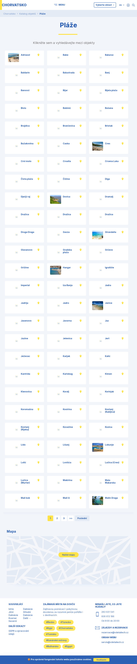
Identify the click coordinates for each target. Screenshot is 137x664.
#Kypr (49, 628)
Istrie (11, 609)
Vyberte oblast (105, 5)
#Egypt (68, 646)
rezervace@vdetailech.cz (114, 632)
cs (120, 5)
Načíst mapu (68, 555)
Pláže (43, 14)
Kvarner (13, 618)
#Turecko (66, 622)
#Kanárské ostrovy (56, 640)
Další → (27, 618)
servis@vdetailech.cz (112, 642)
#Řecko (50, 622)
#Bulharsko (52, 646)
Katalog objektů (27, 14)
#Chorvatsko (66, 628)
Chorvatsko (9, 14)
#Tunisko (51, 634)
